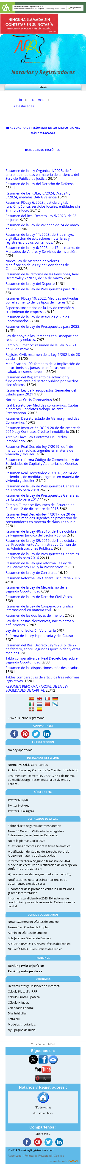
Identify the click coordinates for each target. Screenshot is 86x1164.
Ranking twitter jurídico (26, 966)
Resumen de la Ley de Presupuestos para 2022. (43, 326)
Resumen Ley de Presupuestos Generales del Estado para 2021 (41, 392)
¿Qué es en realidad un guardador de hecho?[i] (39, 874)
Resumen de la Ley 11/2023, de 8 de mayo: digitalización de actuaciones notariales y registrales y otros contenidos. (40, 238)
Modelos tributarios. (22, 1024)
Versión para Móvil (43, 1044)
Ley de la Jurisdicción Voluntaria (31, 630)
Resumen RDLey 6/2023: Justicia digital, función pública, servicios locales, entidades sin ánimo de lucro (43, 206)
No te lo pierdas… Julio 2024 (26, 841)
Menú (43, 87)
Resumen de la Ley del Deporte (30, 283)
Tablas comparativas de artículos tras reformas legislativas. (42, 679)
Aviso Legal (15, 1156)
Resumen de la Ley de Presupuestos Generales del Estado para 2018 (42, 488)
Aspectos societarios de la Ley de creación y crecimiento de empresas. (40, 309)
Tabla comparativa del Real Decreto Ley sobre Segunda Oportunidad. (42, 660)
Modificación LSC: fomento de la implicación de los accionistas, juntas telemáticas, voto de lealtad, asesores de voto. (43, 367)
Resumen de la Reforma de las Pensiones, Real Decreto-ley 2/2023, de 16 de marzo (42, 276)
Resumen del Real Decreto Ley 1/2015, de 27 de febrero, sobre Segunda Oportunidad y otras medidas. (43, 649)
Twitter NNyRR (18, 800)
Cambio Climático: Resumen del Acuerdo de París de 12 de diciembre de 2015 (40, 506)
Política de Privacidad (38, 1156)
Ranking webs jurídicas (25, 971)
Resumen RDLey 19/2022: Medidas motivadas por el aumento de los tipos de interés (42, 300)
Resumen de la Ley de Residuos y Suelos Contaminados (37, 319)
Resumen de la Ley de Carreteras (31, 572)
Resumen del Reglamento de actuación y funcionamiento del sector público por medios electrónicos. (42, 381)
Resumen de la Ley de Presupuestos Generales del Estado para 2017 (42, 497)
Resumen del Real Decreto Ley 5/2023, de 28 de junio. (41, 217)
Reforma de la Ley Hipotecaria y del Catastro (40, 635)
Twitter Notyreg (18, 805)
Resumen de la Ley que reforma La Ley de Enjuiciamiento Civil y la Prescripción (39, 565)
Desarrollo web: (62, 1161)
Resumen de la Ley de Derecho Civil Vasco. (39, 596)
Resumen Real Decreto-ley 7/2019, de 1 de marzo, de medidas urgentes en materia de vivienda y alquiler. (39, 450)
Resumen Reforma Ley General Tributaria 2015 (43, 578)
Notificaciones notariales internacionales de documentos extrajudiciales (37, 882)
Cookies (59, 1156)
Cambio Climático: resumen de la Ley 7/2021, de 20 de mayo (42, 347)
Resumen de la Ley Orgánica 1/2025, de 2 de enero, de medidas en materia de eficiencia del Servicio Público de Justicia (42, 174)
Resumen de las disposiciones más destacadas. (42, 667)
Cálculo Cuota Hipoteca (24, 997)
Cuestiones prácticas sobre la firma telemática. (39, 846)
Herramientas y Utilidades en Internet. (34, 986)
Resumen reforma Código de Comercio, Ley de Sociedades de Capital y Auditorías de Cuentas (42, 461)
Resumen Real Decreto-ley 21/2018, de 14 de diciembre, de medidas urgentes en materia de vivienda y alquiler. (42, 477)
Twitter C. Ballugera (21, 811)
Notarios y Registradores (43, 72)
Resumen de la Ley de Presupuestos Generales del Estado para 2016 (42, 555)
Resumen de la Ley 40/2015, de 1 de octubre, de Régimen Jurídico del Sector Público (41, 533)
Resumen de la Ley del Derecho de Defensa (40, 183)
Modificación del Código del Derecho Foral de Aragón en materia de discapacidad (38, 853)
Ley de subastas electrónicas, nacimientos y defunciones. (40, 623)
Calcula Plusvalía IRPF (22, 991)
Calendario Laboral (20, 1008)
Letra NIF (14, 1019)
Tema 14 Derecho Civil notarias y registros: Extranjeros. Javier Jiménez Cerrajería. (36, 833)
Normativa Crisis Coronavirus (29, 399)
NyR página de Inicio (22, 1030)
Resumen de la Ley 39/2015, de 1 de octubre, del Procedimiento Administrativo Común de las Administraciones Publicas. (41, 544)
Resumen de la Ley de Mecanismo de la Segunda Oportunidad (36, 589)
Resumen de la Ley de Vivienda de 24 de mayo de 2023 (42, 227)
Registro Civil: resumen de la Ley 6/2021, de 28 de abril (43, 356)
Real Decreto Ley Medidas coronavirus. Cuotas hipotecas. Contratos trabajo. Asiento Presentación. (42, 409)
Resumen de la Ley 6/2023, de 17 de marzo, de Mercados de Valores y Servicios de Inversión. (43, 249)
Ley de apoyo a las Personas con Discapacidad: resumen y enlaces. (42, 337)
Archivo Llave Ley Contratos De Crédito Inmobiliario (36, 439)
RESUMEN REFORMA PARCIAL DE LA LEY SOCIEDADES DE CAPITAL (37, 688)
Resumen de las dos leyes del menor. (35, 615)
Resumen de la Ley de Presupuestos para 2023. (43, 289)
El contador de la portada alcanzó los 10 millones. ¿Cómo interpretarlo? (41, 891)
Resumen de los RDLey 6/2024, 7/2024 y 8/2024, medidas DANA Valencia (38, 195)
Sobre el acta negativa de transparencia (34, 826)
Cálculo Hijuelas (18, 1002)
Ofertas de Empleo (46, 921)
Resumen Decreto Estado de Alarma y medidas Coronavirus (42, 420)
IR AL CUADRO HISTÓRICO (43, 150)
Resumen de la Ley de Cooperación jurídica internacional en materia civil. (39, 608)
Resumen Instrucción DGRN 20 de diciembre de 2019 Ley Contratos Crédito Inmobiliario (43, 429)
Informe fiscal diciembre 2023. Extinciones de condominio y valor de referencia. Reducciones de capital (41, 902)
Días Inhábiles (17, 1013)
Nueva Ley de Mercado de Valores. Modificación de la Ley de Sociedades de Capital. (37, 265)
